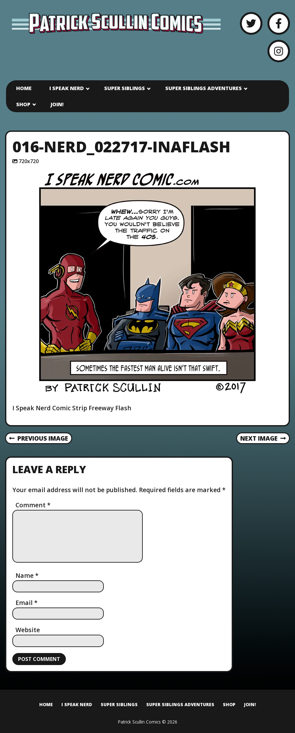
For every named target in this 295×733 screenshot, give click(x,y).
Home (24, 88)
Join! (57, 104)
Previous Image (38, 438)
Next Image (263, 438)
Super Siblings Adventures (203, 88)
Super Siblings (124, 88)
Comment (33, 505)
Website (28, 630)
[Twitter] (251, 23)
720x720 (29, 161)
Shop (23, 104)
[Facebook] (278, 23)
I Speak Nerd (66, 88)
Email (27, 602)
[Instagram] (278, 51)
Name (27, 575)
